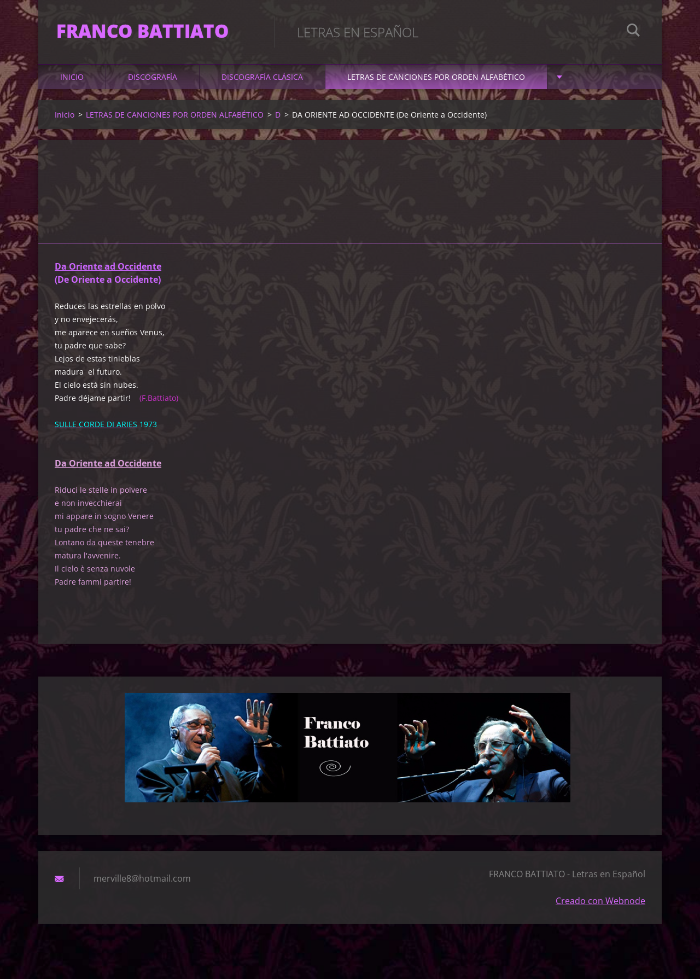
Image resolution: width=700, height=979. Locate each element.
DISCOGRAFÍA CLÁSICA (262, 83)
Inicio (72, 83)
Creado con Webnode (600, 907)
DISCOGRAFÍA (152, 83)
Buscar (633, 32)
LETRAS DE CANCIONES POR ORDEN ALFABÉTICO (436, 83)
